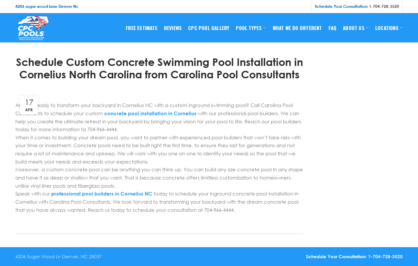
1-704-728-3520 (384, 6)
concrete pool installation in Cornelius (150, 113)
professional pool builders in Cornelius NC (101, 193)
